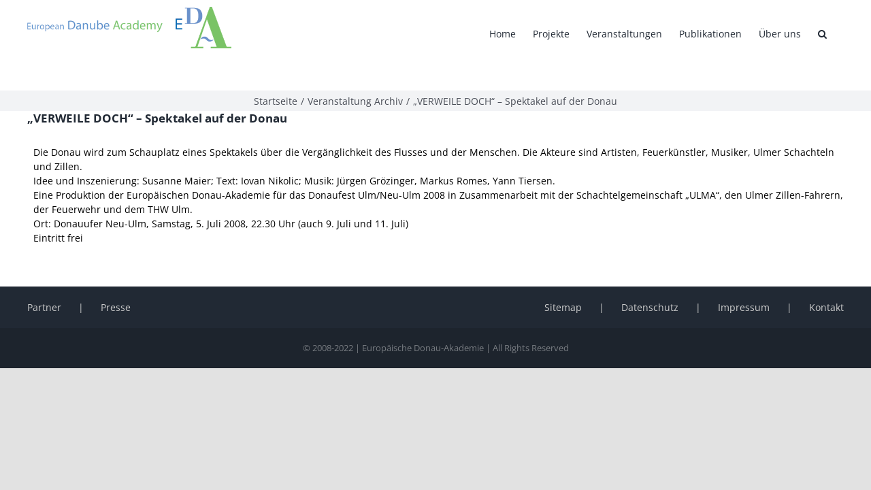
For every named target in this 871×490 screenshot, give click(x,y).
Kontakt (826, 278)
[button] (839, 34)
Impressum (744, 278)
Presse (116, 278)
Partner (44, 278)
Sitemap (563, 278)
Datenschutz (649, 278)
